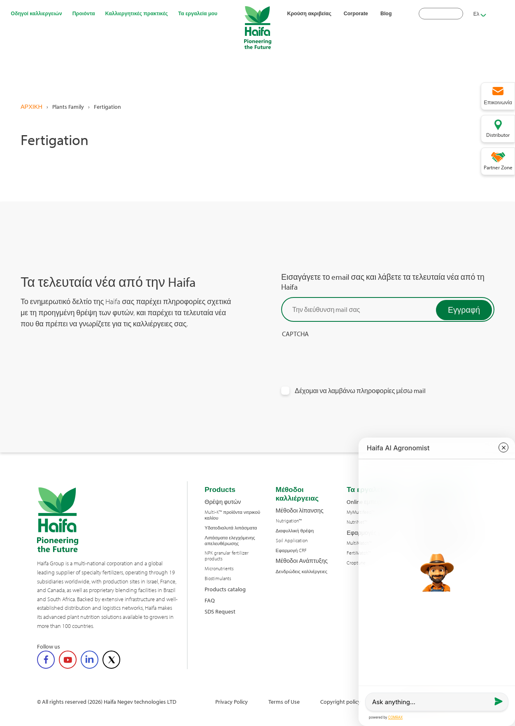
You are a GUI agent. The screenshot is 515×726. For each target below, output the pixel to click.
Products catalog (225, 589)
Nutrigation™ (289, 521)
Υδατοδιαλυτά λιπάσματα (231, 528)
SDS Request (220, 611)
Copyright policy (340, 701)
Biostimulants (218, 578)
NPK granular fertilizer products (227, 556)
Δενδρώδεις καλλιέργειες (301, 571)
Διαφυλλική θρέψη (295, 531)
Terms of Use (284, 701)
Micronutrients (219, 568)
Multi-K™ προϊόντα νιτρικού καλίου (232, 515)
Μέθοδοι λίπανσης (300, 510)
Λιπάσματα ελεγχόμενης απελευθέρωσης (230, 540)
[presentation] (343, 354)
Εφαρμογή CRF (291, 550)
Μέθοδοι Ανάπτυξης (302, 560)
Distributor (498, 134)
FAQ (210, 600)
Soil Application (292, 540)
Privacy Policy (231, 701)
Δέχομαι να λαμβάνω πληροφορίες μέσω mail (360, 391)
